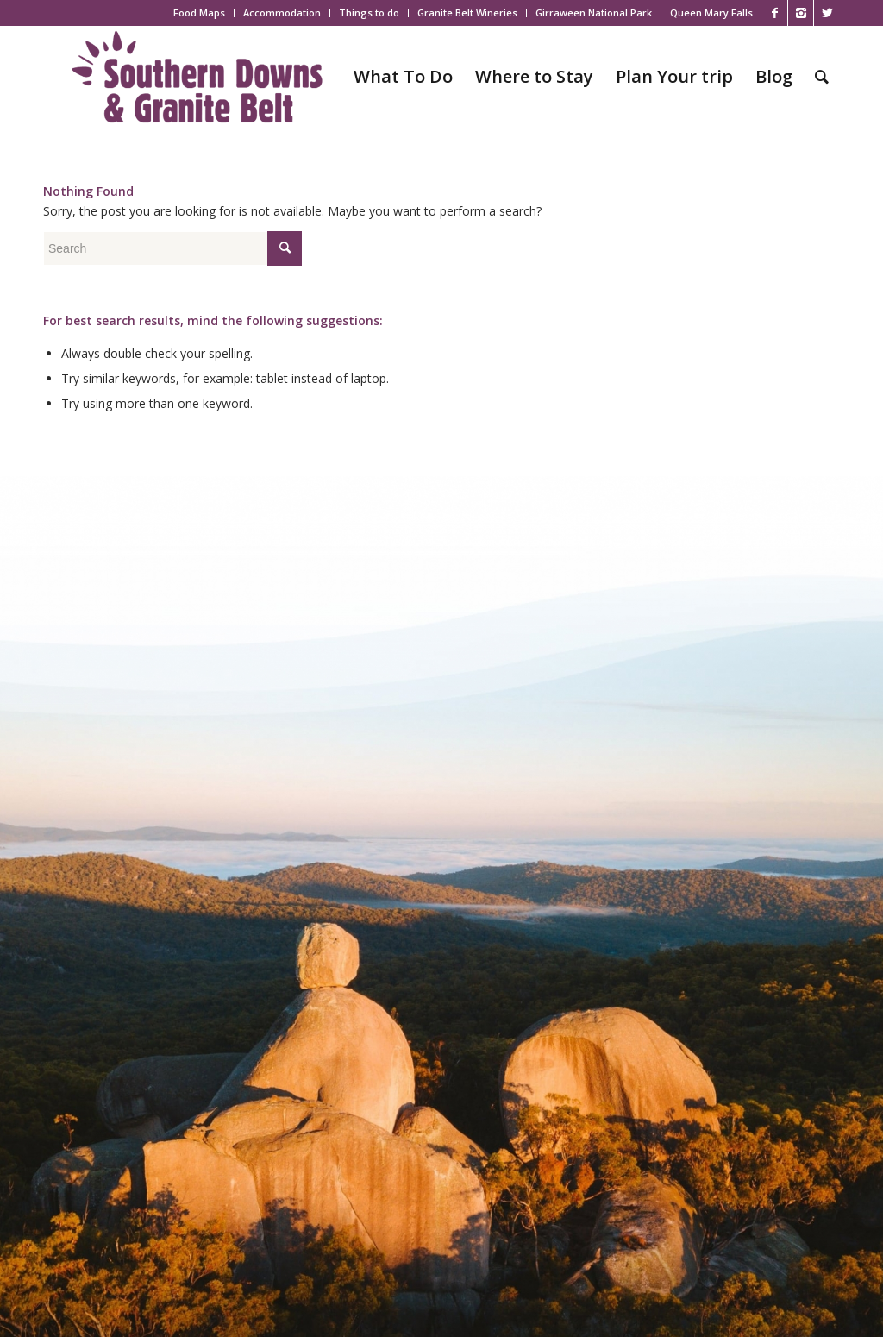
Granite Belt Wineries (467, 12)
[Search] (822, 77)
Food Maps (199, 12)
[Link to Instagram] (800, 13)
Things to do (369, 12)
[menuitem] (200, 13)
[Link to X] (827, 13)
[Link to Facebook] (774, 13)
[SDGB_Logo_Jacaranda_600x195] (197, 77)
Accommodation (282, 12)
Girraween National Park (593, 12)
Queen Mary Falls (711, 12)
